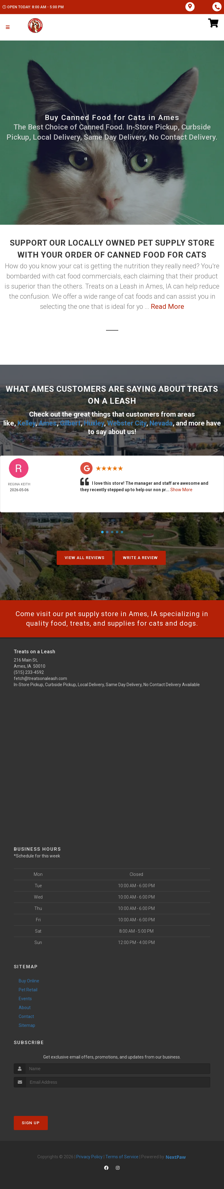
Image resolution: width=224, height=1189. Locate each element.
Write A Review (140, 557)
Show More (181, 489)
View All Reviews (84, 557)
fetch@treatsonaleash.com (40, 678)
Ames (48, 423)
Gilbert (70, 423)
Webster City (126, 423)
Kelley (26, 423)
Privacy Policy (89, 1156)
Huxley (94, 423)
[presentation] (46, 1098)
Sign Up (31, 1123)
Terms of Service (122, 1156)
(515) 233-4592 (29, 672)
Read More (167, 306)
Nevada (161, 423)
